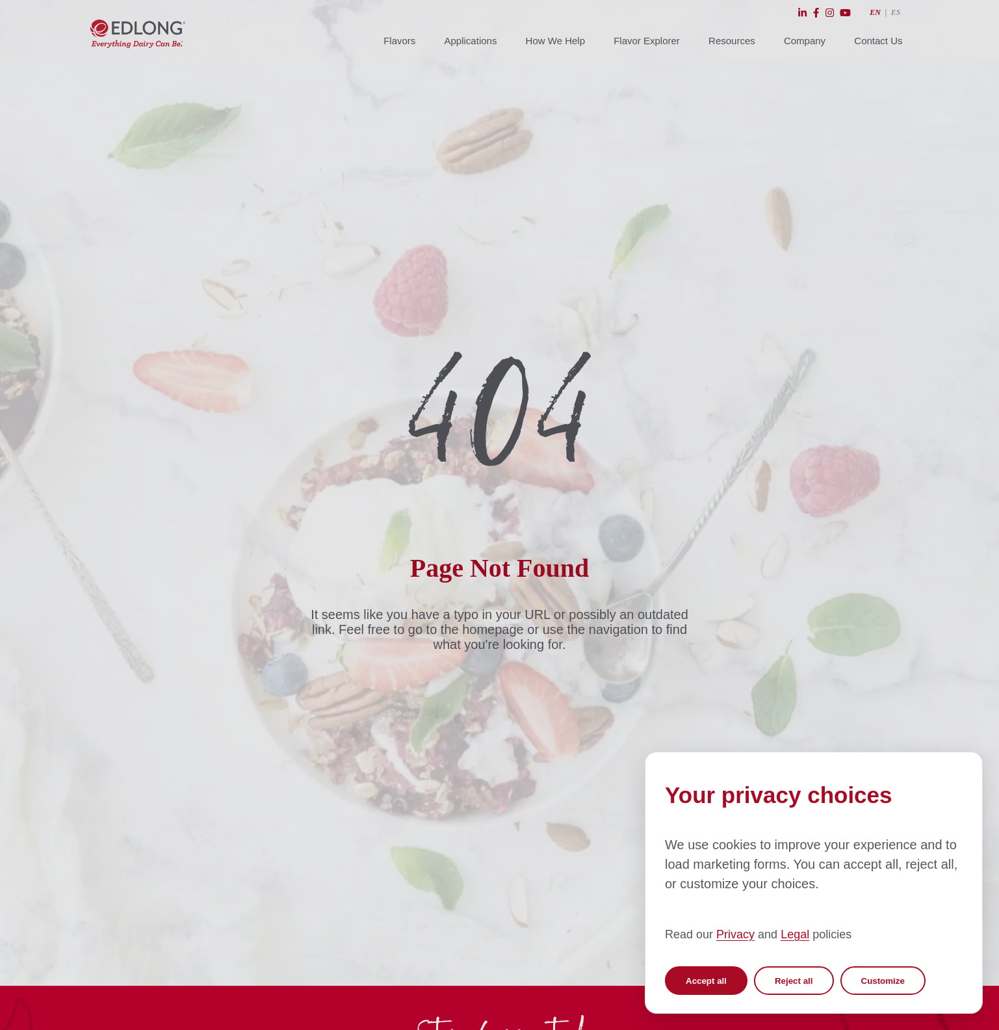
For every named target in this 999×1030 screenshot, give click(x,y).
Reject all (794, 981)
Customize (883, 981)
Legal (795, 934)
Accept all (706, 981)
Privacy (735, 934)
